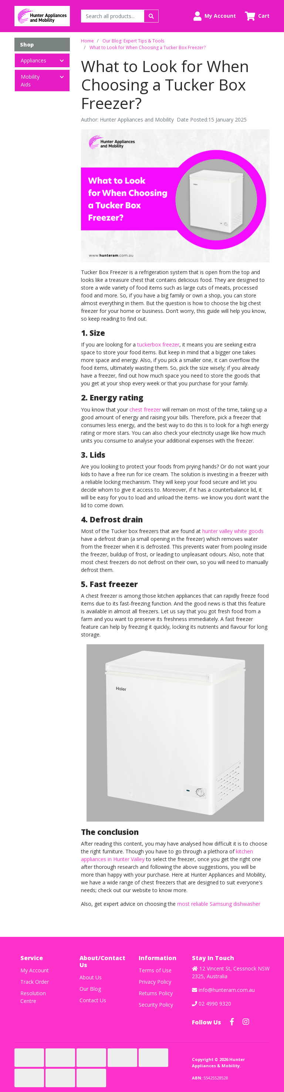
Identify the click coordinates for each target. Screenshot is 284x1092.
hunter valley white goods (233, 531)
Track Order (34, 981)
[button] (214, 16)
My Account (34, 970)
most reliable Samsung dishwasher (218, 903)
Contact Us (93, 1000)
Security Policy (156, 1004)
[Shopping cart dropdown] (257, 16)
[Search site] (151, 16)
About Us (91, 977)
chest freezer (145, 409)
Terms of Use (155, 970)
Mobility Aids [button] (30, 80)
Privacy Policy (155, 981)
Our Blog (90, 988)
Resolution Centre (33, 997)
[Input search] (112, 16)
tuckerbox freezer (158, 344)
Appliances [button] (33, 60)
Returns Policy (156, 993)
